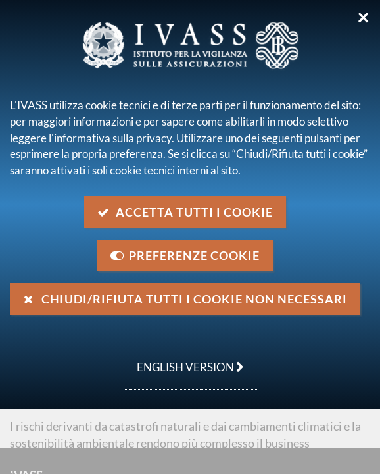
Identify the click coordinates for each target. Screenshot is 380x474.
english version (184, 360)
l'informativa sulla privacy (110, 138)
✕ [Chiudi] (363, 18)
